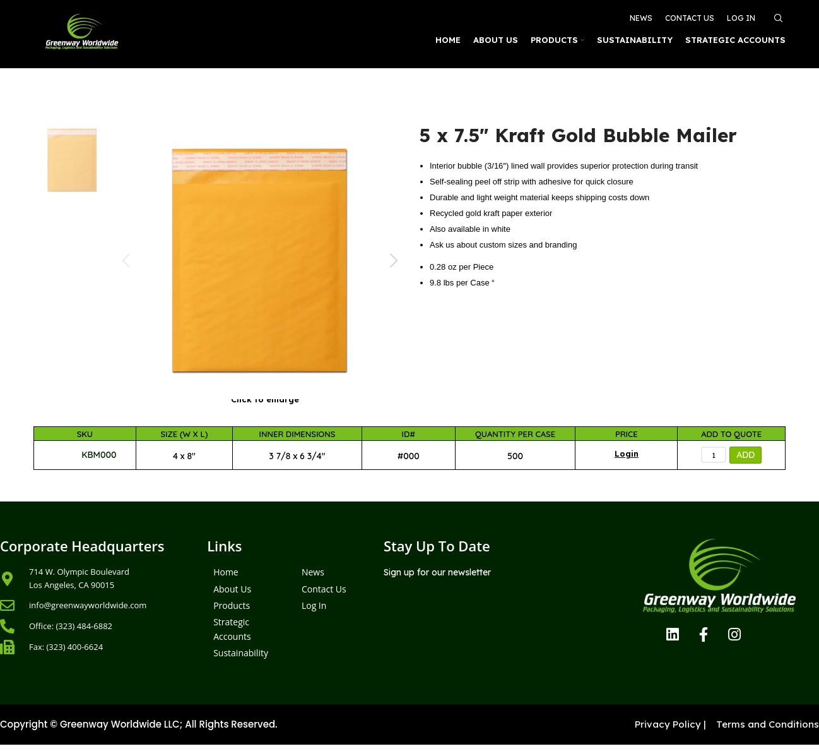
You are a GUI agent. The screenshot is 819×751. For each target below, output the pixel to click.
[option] (72, 160)
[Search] (777, 14)
